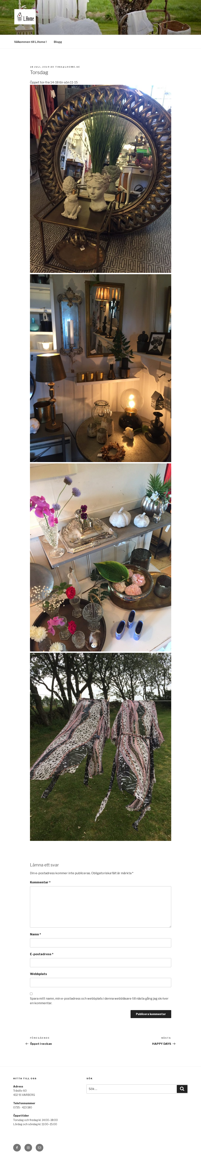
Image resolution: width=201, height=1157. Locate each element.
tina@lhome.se (67, 67)
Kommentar (40, 882)
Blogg (58, 41)
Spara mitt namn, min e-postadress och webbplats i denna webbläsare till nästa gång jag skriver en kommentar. (99, 1001)
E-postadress (41, 954)
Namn (35, 934)
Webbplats (38, 974)
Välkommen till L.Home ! (30, 41)
